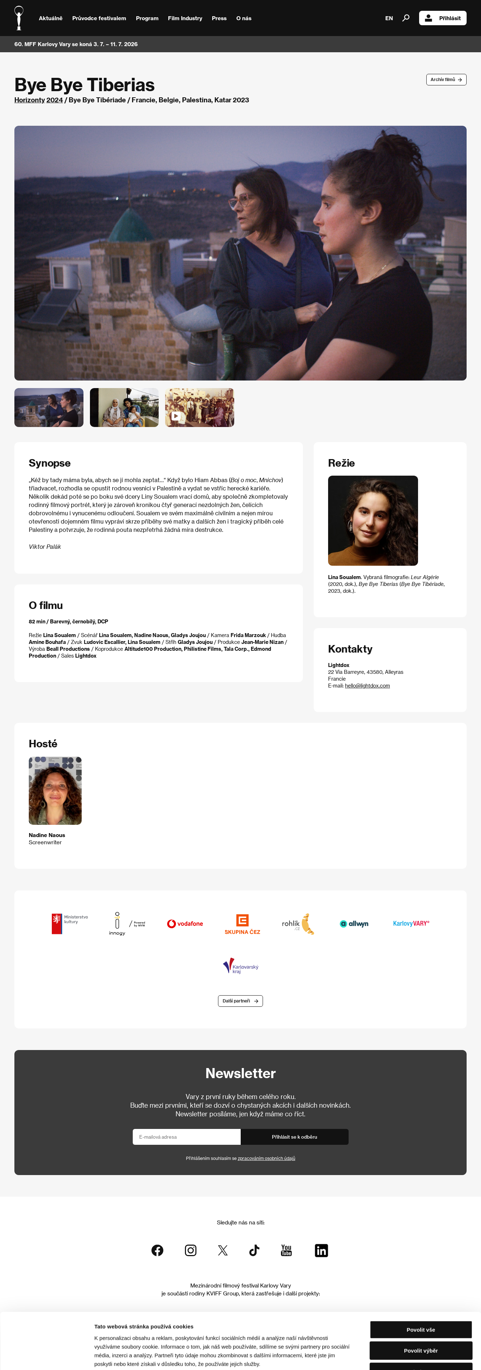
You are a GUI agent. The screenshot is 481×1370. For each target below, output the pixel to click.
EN (389, 18)
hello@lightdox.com (367, 685)
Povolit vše (421, 1282)
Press (219, 18)
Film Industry (185, 18)
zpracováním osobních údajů (266, 1158)
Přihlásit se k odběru (294, 1136)
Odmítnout (421, 1324)
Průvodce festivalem (99, 18)
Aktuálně (51, 18)
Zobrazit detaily (378, 1356)
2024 (54, 99)
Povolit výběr (421, 1303)
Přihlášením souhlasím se (240, 1158)
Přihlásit (443, 18)
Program (147, 18)
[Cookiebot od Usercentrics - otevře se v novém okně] (46, 1356)
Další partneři (236, 1001)
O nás (243, 18)
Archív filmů (443, 79)
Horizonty (29, 99)
